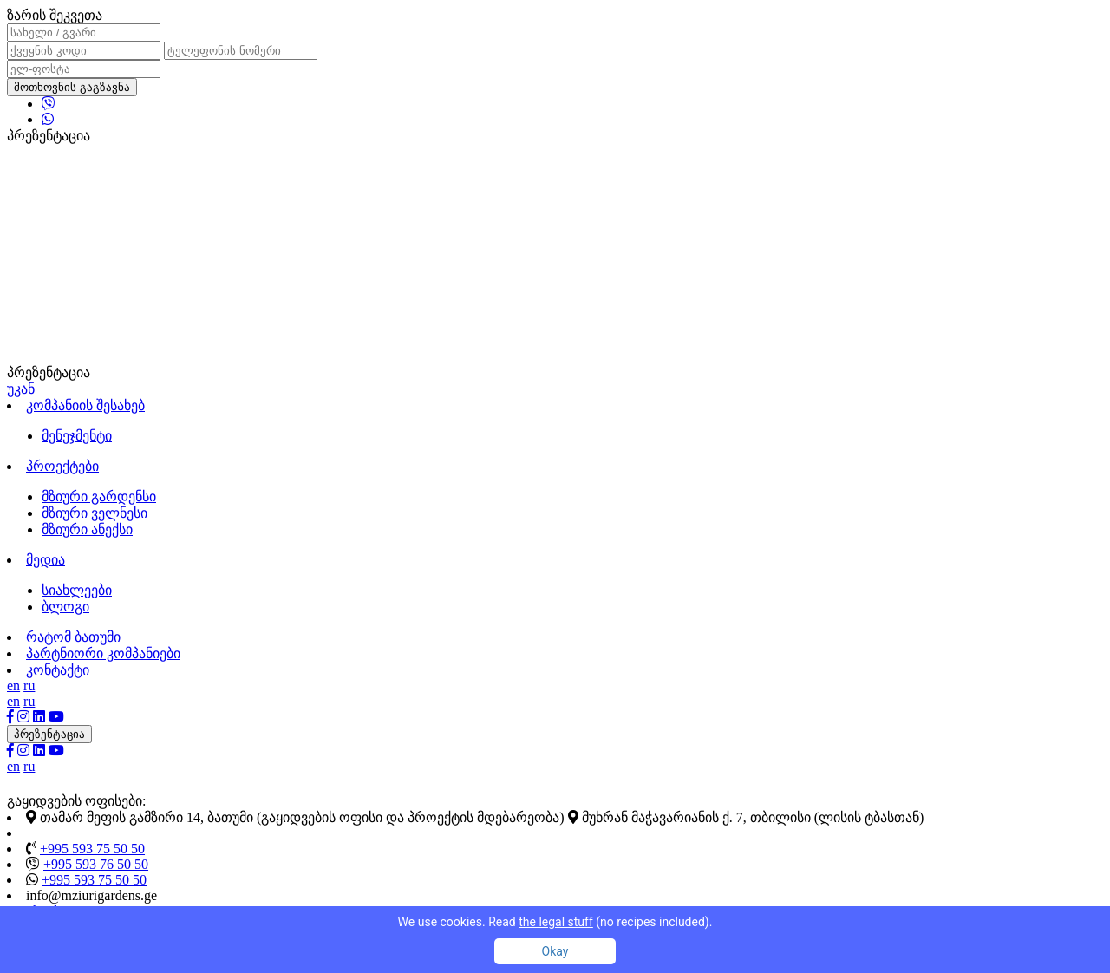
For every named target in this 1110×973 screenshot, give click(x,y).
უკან (21, 389)
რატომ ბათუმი (73, 637)
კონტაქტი (57, 670)
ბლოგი (65, 606)
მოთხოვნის (72, 87)
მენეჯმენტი (77, 435)
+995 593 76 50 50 (95, 864)
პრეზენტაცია (49, 734)
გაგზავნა (105, 87)
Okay (555, 951)
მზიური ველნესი (94, 513)
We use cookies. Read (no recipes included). (555, 922)
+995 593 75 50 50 (92, 848)
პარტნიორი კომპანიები (103, 653)
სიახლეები (77, 590)
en (13, 685)
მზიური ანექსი (87, 529)
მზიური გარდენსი (99, 496)
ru (29, 685)
